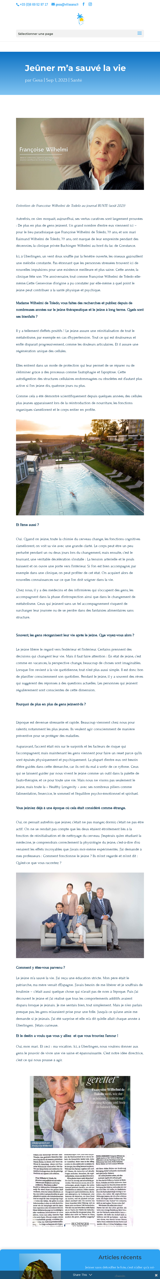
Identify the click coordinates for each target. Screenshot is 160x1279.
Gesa (38, 80)
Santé (76, 80)
